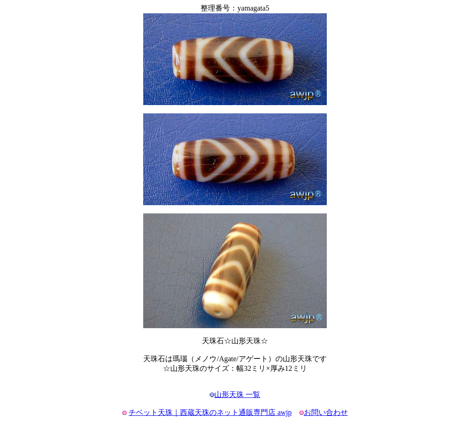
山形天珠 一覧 (237, 394)
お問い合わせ (326, 412)
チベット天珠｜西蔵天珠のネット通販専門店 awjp (210, 412)
